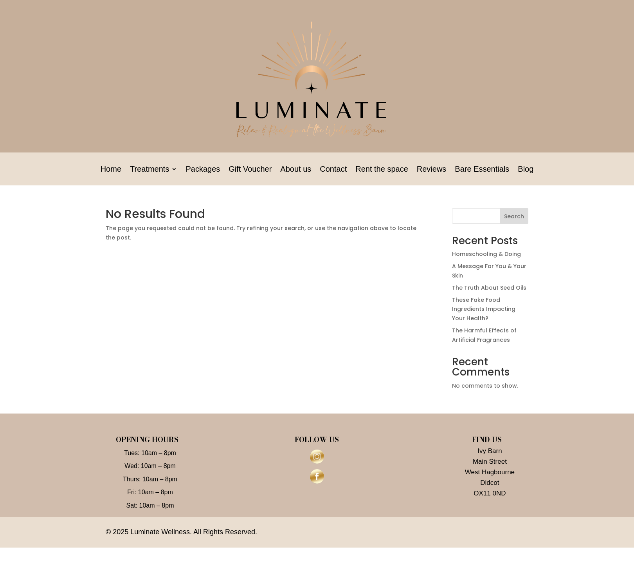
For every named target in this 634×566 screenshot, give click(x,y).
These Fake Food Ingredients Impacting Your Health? (483, 309)
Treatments (149, 169)
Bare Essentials (482, 169)
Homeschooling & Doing (486, 254)
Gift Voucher (250, 169)
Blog (525, 169)
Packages (203, 169)
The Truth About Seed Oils (489, 288)
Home (111, 169)
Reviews (432, 169)
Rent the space (381, 169)
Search (514, 216)
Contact (333, 169)
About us (295, 169)
